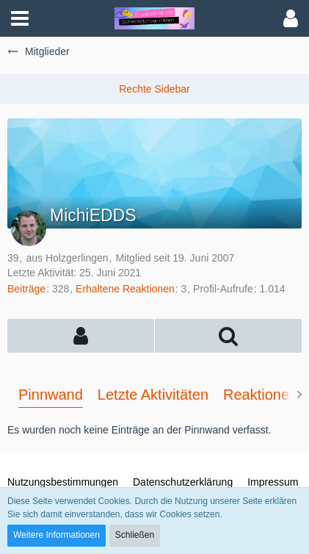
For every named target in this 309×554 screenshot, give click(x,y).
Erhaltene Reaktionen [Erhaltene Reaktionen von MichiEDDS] (125, 289)
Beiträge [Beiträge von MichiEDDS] (26, 289)
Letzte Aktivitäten (153, 394)
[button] (19, 18)
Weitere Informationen (56, 535)
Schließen (134, 535)
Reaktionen (260, 394)
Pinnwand (50, 394)
